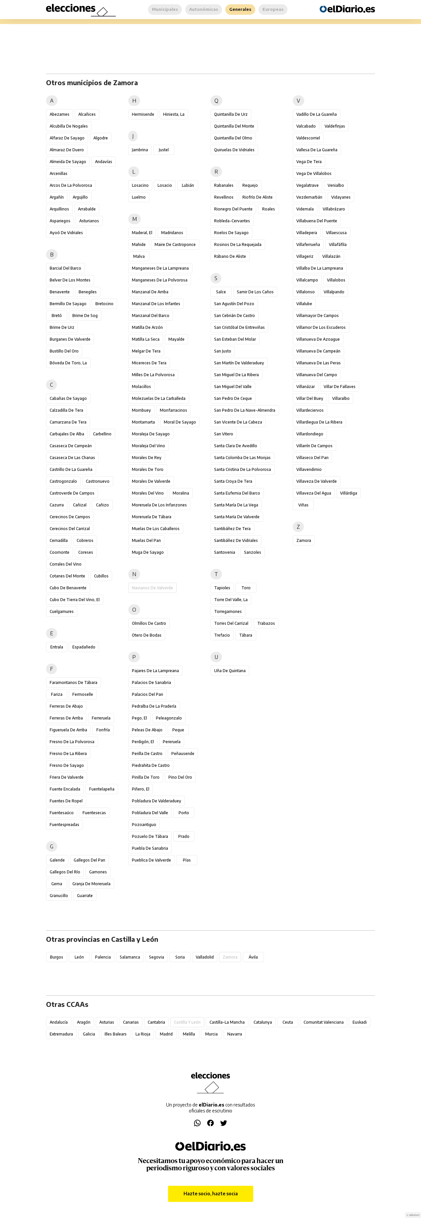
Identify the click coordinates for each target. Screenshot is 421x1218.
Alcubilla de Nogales (69, 126)
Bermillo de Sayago (68, 303)
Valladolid (205, 957)
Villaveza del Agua (313, 493)
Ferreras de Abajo (66, 706)
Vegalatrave (307, 185)
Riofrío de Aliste (257, 197)
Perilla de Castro (147, 753)
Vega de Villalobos (314, 173)
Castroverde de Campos (72, 493)
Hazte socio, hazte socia (211, 1193)
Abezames (59, 114)
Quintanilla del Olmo (233, 137)
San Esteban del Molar (235, 339)
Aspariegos (60, 220)
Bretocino (104, 303)
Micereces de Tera (149, 362)
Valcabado (306, 126)
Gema (56, 883)
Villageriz (304, 256)
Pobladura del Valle (150, 812)
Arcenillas (58, 173)
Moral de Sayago (180, 422)
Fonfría (103, 729)
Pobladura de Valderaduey (156, 800)
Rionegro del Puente (233, 209)
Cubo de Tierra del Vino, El (75, 599)
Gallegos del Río (65, 871)
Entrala (56, 647)
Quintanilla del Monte (234, 126)
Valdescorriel (308, 137)
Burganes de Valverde (70, 339)
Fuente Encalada (65, 789)
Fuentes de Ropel (66, 800)
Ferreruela (101, 718)
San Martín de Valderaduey (239, 362)
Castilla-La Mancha (227, 1022)
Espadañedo (83, 647)
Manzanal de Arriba (150, 291)
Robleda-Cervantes (232, 220)
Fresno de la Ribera (68, 753)
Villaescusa (336, 232)
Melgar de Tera (146, 351)
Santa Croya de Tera (233, 481)
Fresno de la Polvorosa (72, 741)
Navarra (234, 1034)
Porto (184, 812)
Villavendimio (309, 469)
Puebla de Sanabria (150, 848)
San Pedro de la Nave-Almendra (244, 410)
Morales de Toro (147, 469)
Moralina (181, 493)
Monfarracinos (173, 410)
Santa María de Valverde (237, 516)
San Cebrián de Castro (234, 315)
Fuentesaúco (62, 812)
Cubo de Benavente (68, 587)
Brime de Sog (85, 315)
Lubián (188, 185)
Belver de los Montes (70, 280)
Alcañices (87, 114)
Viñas (303, 504)
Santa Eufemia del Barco (237, 493)
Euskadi (360, 1022)
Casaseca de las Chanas (72, 457)
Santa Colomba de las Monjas (242, 457)
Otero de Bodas (146, 635)
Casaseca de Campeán (71, 445)
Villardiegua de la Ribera (319, 422)
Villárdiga (348, 493)
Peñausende (182, 753)
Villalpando (334, 291)
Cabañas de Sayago (68, 398)
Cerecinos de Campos (70, 516)
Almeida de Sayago (68, 161)
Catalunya (263, 1022)
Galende (57, 860)
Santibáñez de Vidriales (236, 540)
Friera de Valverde (67, 777)
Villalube (304, 303)
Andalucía (59, 1022)
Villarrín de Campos (314, 445)
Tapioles (222, 587)
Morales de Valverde (151, 481)
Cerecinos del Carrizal (70, 528)
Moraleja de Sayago (151, 433)
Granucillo (59, 895)
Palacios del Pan (147, 694)
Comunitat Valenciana (324, 1022)
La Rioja (143, 1034)
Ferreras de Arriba (66, 718)
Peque (178, 729)
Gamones (98, 871)
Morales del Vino (148, 493)
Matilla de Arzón (147, 327)
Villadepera (306, 232)
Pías (187, 860)
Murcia (211, 1034)
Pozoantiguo (144, 824)
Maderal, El (142, 232)
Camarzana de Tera (68, 422)
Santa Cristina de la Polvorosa (242, 469)
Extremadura (61, 1034)
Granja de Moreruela (91, 883)
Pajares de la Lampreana (155, 670)
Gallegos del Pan (89, 860)
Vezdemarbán (309, 197)
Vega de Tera (309, 161)
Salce (221, 291)
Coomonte (59, 552)
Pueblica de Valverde (151, 860)
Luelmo (139, 197)
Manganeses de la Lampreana (160, 268)
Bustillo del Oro (64, 351)
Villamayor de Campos (317, 315)
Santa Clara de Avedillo (235, 445)
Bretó (57, 315)
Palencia (103, 957)
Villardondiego (309, 433)
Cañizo (102, 504)
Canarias (131, 1022)
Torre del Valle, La (231, 599)
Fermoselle (82, 694)
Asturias (106, 1022)
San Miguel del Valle (233, 386)
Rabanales (224, 185)
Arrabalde (87, 209)
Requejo (250, 185)
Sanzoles (252, 552)
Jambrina (140, 149)
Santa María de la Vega (236, 504)
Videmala (305, 209)
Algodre (100, 137)
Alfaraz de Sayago (67, 137)
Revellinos (224, 197)
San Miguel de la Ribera (236, 374)
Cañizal (80, 504)
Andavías (103, 161)
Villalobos (336, 280)
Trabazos (266, 623)
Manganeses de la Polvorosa (159, 280)
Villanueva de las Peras (318, 362)
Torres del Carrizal (231, 623)
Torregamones (228, 611)
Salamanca (130, 957)
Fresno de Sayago (67, 765)
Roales (268, 209)
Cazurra (57, 504)
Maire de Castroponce (175, 244)
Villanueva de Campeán (318, 351)
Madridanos (172, 232)
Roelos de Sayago (231, 232)
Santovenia (224, 552)
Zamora (303, 540)
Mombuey (141, 410)
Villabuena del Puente (316, 220)
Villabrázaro (334, 209)
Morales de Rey (146, 457)
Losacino (140, 185)
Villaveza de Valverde (316, 481)
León (79, 957)
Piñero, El (140, 789)
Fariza (56, 694)
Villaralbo (341, 398)
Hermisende (143, 114)
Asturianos (89, 220)
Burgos (56, 957)
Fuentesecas (94, 812)
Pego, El (139, 718)
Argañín (57, 197)
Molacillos (141, 386)
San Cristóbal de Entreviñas (239, 327)
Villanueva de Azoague (318, 339)
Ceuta (288, 1022)
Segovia (156, 957)
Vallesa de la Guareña (316, 149)
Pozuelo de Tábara (150, 836)
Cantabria (156, 1022)
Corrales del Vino (66, 564)
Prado (183, 836)
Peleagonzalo (169, 718)
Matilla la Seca (146, 339)
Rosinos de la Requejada (237, 244)
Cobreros (85, 540)
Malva (139, 256)
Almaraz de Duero (67, 149)
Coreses (85, 552)
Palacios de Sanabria (151, 682)
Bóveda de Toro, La (68, 362)
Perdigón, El (143, 741)
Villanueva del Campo (316, 374)
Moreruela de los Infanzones (159, 504)
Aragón (83, 1022)
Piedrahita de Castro (151, 765)
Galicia (89, 1034)
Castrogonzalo (63, 481)
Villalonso (305, 291)
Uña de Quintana (230, 670)
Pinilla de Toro (146, 777)
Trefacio (222, 635)
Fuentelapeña (101, 789)
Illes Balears (116, 1034)
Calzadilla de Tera (66, 410)
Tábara (245, 635)
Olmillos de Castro (149, 623)
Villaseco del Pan (312, 457)
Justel (164, 149)
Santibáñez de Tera (232, 528)
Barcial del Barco (65, 268)
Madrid (166, 1034)
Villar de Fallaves (340, 386)
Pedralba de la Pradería (154, 706)
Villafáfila (338, 244)
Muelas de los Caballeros (156, 528)
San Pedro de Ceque (233, 398)
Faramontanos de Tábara (73, 682)
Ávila (253, 957)
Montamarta (143, 422)
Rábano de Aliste (230, 256)
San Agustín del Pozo (234, 303)
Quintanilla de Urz (231, 114)
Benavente (60, 291)
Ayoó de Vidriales (66, 232)
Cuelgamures (62, 611)
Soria (180, 957)
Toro (246, 587)
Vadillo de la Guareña (316, 114)
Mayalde (176, 339)
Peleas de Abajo (147, 729)
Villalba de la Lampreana (319, 268)
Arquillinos (59, 209)
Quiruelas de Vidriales (234, 149)
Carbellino (102, 433)
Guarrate (85, 895)
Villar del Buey (309, 398)
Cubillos (101, 575)
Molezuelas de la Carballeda (159, 398)
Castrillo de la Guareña (71, 469)
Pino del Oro (180, 777)
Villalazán (331, 256)
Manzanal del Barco (150, 315)
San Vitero (223, 433)
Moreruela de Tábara (151, 516)
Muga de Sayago (148, 552)
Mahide (139, 244)
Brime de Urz (62, 327)
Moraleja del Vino (148, 445)
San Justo (222, 351)
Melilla (189, 1034)
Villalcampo (307, 280)
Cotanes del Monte (67, 575)
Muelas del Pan (146, 540)
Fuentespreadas (64, 824)
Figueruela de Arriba (68, 729)
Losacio (165, 185)
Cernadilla (59, 540)
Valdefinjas (335, 126)
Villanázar (305, 386)
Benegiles (88, 291)
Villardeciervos (310, 410)
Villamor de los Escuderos (321, 327)
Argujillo (80, 197)
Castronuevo (98, 481)
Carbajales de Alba (67, 433)
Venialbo (336, 185)
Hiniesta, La (174, 114)
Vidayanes (341, 197)
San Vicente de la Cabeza (238, 422)
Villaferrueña (308, 244)
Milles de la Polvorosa (153, 374)
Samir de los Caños (255, 291)
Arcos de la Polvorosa (71, 185)
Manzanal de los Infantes (156, 303)
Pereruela (172, 741)
